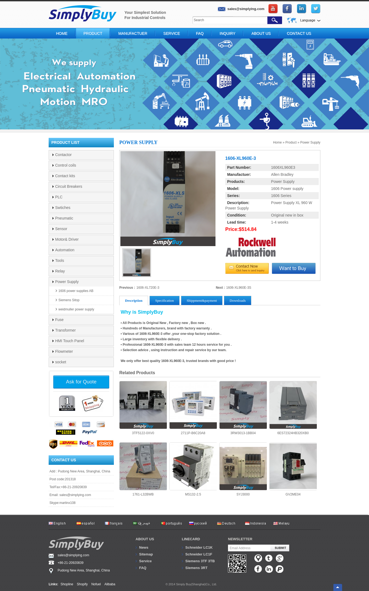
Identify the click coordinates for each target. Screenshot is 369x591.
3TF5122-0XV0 (143, 408)
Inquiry (227, 33)
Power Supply (310, 142)
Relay (60, 271)
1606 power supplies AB (75, 291)
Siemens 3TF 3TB (200, 561)
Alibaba (109, 584)
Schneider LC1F (198, 554)
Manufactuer (132, 33)
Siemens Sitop (68, 300)
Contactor (63, 154)
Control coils (65, 165)
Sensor (61, 229)
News (143, 547)
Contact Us (299, 33)
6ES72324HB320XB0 (293, 408)
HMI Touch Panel (69, 341)
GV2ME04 (293, 469)
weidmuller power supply (76, 309)
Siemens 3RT (196, 568)
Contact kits (65, 176)
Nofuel (96, 584)
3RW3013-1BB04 (243, 408)
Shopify (82, 584)
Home (61, 33)
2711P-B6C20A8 (193, 408)
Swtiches (62, 207)
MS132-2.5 (193, 469)
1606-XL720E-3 (147, 288)
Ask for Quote (81, 382)
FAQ (200, 33)
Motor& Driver (67, 239)
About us (145, 539)
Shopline (67, 584)
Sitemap (146, 554)
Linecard (191, 539)
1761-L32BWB (143, 469)
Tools (59, 260)
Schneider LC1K (198, 547)
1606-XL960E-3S (238, 288)
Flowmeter (64, 351)
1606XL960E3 (283, 167)
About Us (261, 33)
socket (60, 362)
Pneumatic (64, 218)
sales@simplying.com (75, 495)
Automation (64, 250)
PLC (58, 197)
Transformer (65, 330)
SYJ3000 (243, 469)
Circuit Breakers (68, 186)
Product (92, 33)
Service (171, 33)
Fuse (59, 319)
